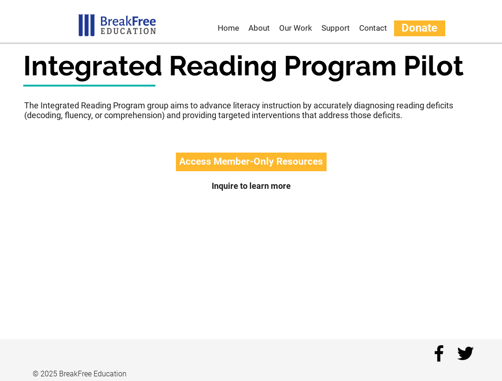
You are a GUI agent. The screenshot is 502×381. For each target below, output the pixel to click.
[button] (251, 162)
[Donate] (419, 28)
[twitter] (465, 353)
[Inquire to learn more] (251, 185)
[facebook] (439, 353)
